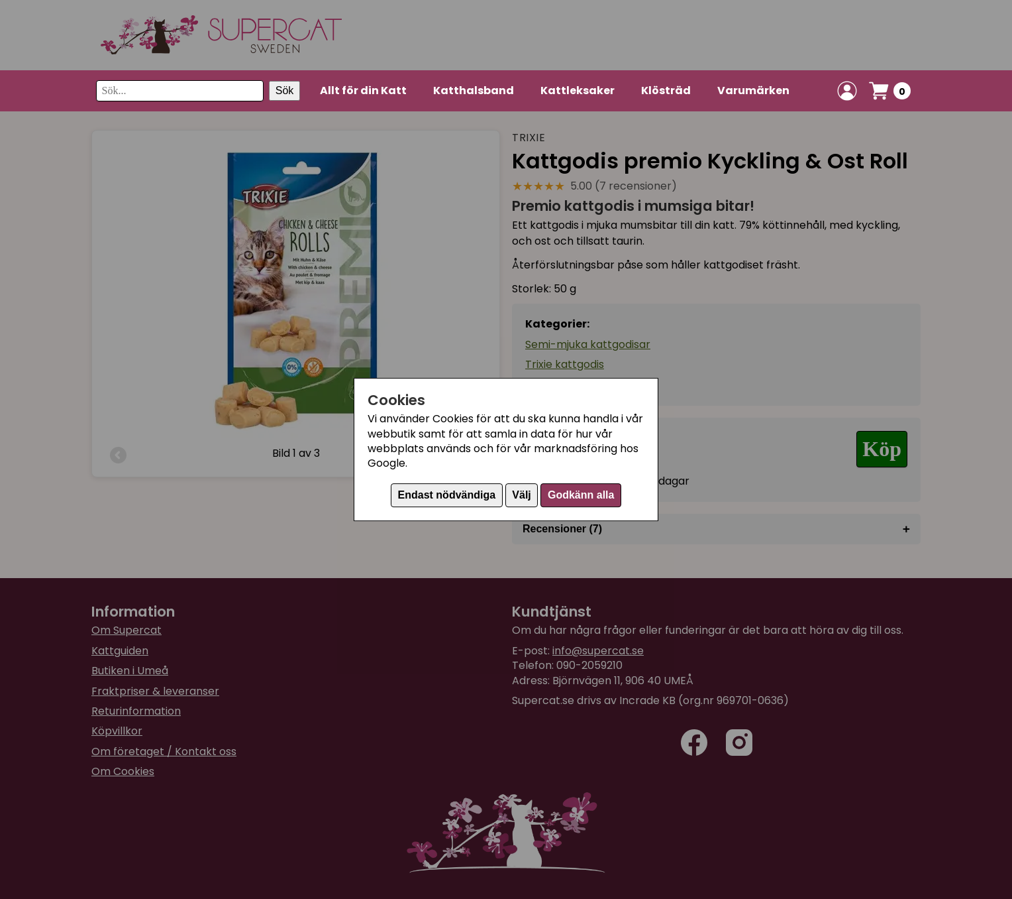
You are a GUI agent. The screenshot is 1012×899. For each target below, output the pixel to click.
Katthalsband (473, 90)
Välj (521, 495)
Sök (285, 90)
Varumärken (753, 90)
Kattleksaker (577, 90)
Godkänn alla (581, 495)
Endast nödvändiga (447, 495)
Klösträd (666, 90)
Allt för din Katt (363, 90)
